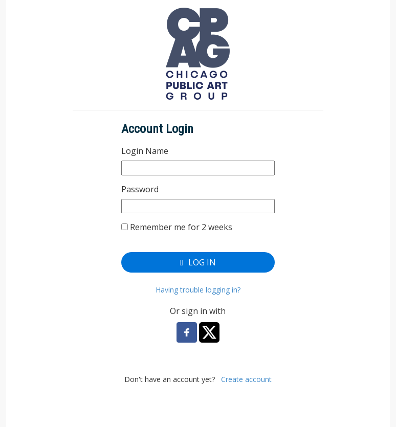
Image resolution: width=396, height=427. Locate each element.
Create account (246, 379)
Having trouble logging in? (198, 290)
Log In (198, 262)
